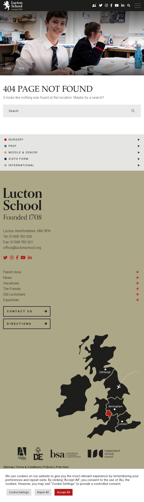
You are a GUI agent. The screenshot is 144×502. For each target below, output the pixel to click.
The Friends (12, 289)
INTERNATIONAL (22, 165)
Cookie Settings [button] (19, 492)
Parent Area (12, 272)
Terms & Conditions (28, 467)
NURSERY (16, 139)
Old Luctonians (14, 294)
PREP (13, 146)
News (7, 278)
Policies (48, 467)
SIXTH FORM (19, 158)
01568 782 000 (20, 237)
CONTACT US (20, 311)
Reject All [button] (43, 492)
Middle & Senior (23, 152)
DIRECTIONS (19, 323)
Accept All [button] (63, 492)
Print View (62, 467)
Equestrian (11, 300)
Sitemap (8, 467)
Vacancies (11, 283)
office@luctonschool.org (22, 248)
